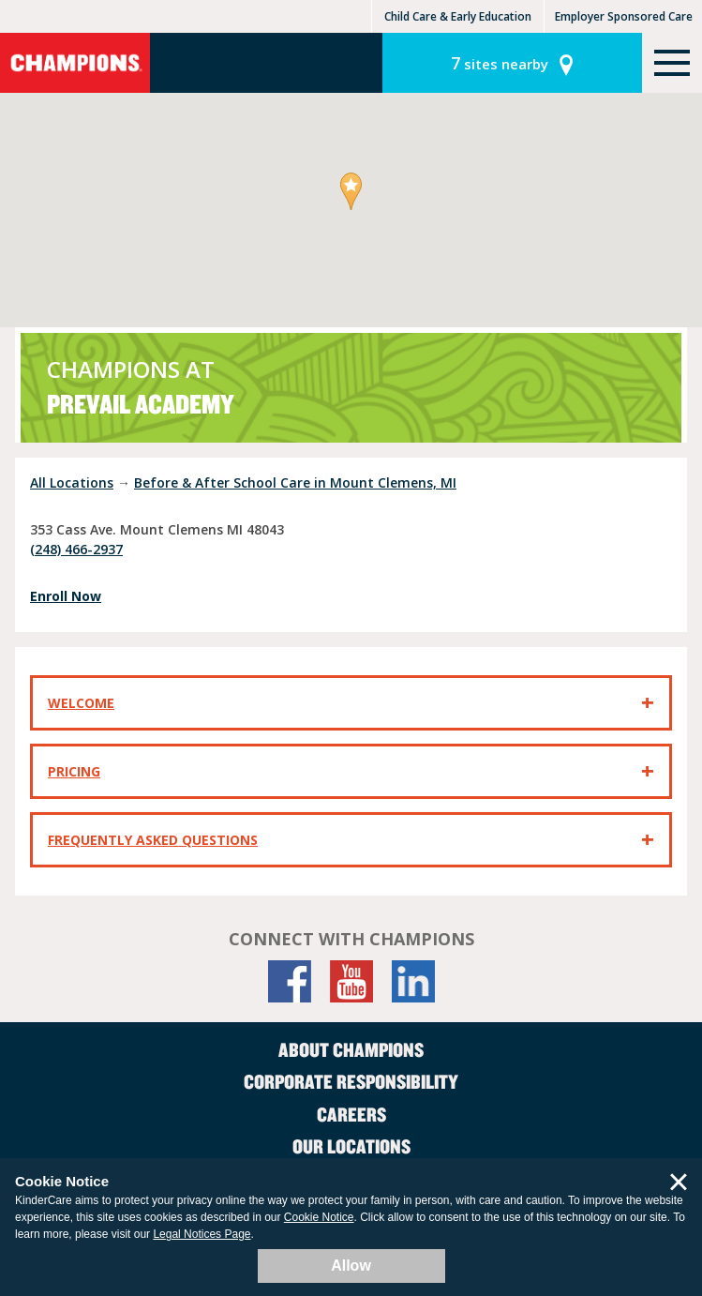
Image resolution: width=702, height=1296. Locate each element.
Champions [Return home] (75, 63)
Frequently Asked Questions (153, 840)
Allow (351, 1265)
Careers (351, 1114)
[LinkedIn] (413, 981)
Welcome (81, 703)
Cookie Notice (319, 1217)
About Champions (351, 1049)
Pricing (74, 771)
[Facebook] (289, 981)
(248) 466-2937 (76, 549)
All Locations (71, 482)
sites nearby (499, 63)
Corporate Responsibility (351, 1081)
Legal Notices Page (201, 1234)
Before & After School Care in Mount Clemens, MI (295, 482)
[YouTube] (351, 981)
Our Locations (351, 1146)
